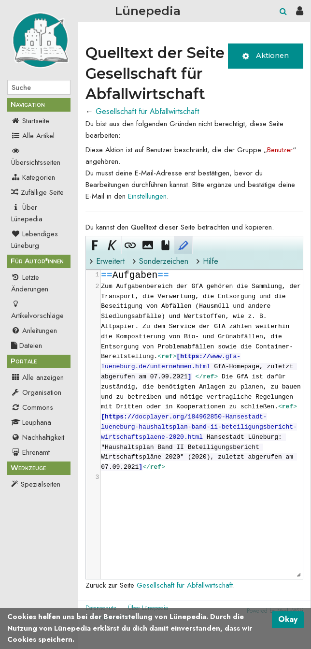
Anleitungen (34, 330)
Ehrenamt (30, 452)
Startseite (30, 120)
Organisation (36, 392)
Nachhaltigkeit (37, 437)
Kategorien (33, 177)
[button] (94, 245)
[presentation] (201, 376)
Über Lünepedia (26, 213)
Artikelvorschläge (37, 310)
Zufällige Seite (42, 192)
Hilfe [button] (210, 261)
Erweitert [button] (110, 261)
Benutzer (280, 149)
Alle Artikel (33, 135)
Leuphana (31, 422)
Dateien (26, 345)
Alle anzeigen (37, 377)
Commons (32, 407)
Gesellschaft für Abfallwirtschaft (147, 111)
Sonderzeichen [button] (163, 261)
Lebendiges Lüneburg (34, 240)
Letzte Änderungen (29, 283)
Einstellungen (147, 196)
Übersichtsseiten (35, 156)
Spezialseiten (40, 484)
